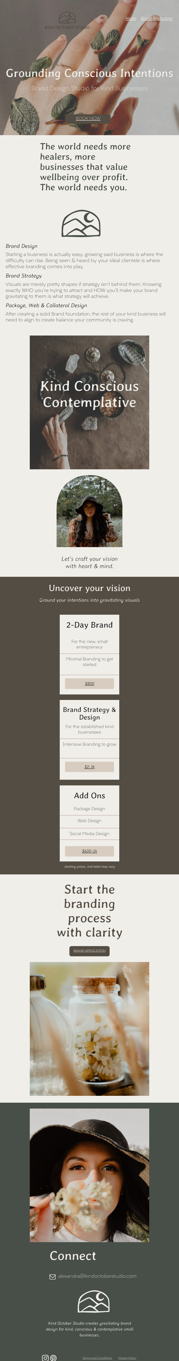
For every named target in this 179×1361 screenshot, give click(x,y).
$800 (89, 683)
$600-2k (89, 851)
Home (131, 18)
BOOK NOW (88, 119)
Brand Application (157, 18)
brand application (89, 951)
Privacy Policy (127, 1358)
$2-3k (89, 766)
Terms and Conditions (97, 1358)
